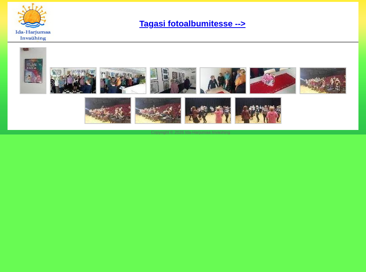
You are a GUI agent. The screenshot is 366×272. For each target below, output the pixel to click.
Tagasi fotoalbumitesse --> (192, 23)
